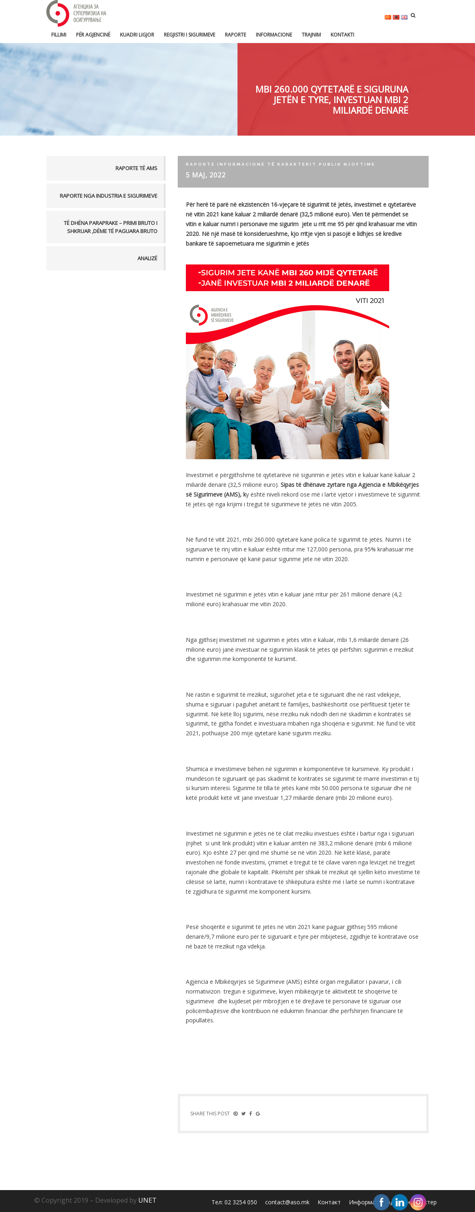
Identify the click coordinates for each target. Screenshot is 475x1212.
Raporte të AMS (136, 168)
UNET (147, 1200)
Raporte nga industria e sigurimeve (108, 195)
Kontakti (342, 34)
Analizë (147, 258)
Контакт (329, 1202)
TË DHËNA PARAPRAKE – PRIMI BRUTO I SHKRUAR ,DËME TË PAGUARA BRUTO (110, 227)
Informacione (274, 34)
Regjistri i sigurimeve (189, 34)
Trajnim (311, 34)
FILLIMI (58, 34)
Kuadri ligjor (137, 34)
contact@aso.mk (287, 1202)
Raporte (235, 34)
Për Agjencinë (93, 34)
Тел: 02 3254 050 (234, 1202)
